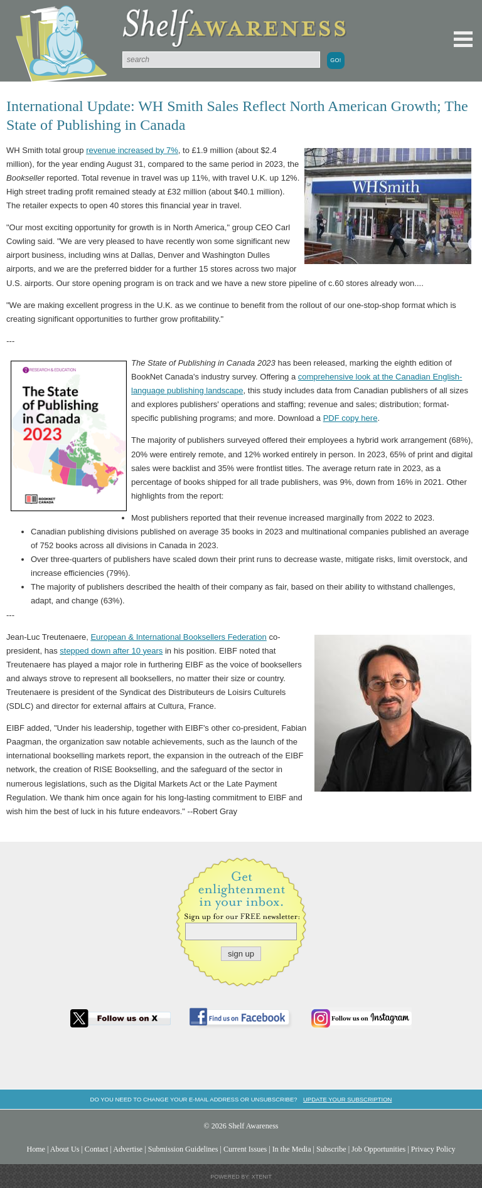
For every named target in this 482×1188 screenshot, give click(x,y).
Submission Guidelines (183, 1149)
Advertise (127, 1149)
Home (35, 1149)
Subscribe (331, 1149)
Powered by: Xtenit (241, 1177)
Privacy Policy (433, 1149)
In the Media (291, 1149)
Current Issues (245, 1149)
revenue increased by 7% (132, 150)
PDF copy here (350, 418)
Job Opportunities (378, 1149)
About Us (65, 1149)
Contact (97, 1149)
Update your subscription (347, 1099)
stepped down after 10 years (111, 650)
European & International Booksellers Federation (178, 637)
